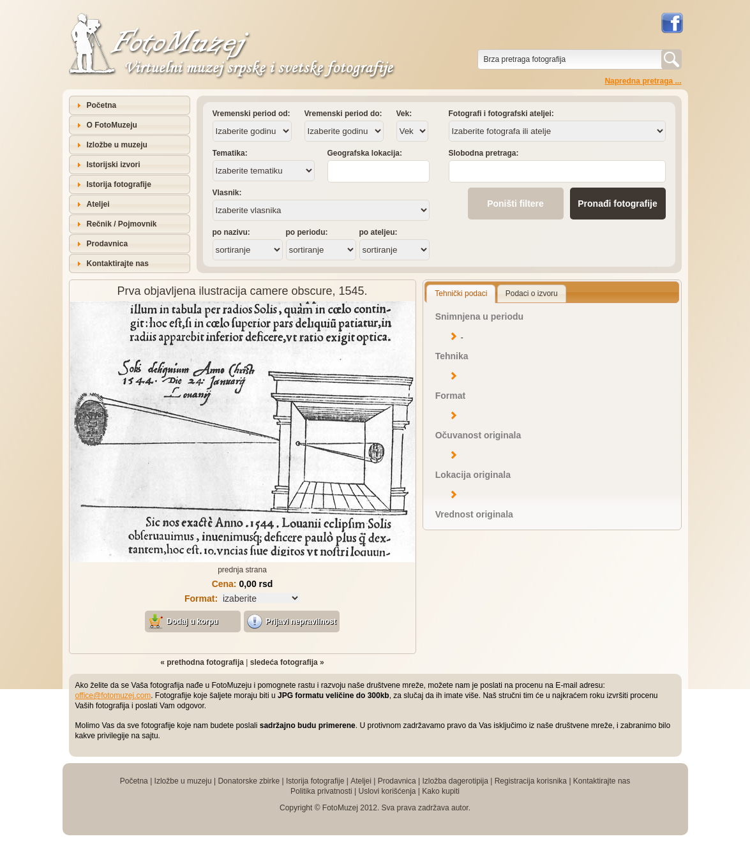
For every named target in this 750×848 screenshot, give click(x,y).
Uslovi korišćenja (387, 791)
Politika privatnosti (321, 791)
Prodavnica (107, 243)
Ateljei (98, 204)
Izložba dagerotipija (455, 781)
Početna (102, 105)
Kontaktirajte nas (118, 263)
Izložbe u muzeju (117, 144)
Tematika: (230, 153)
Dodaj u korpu (192, 621)
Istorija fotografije (119, 184)
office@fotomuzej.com (113, 695)
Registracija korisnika (531, 781)
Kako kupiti (441, 791)
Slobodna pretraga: (484, 153)
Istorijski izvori (113, 164)
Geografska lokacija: (364, 153)
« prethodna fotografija (202, 662)
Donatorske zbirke (249, 781)
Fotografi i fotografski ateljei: (501, 113)
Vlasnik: (227, 192)
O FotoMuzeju (112, 125)
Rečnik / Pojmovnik (122, 223)
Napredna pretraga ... (642, 81)
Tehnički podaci (461, 293)
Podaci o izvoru (532, 293)
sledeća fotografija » (287, 662)
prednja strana (242, 569)
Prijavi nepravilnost (301, 621)
